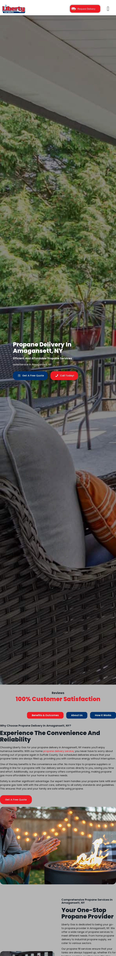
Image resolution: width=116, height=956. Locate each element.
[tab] (45, 715)
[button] (108, 8)
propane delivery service (58, 751)
